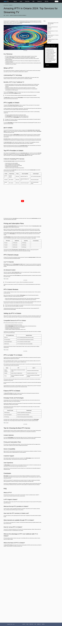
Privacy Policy (27, 1)
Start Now (56, 1)
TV (12, 538)
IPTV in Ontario (20, 97)
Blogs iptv (15, 1)
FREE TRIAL (46, 1)
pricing (21, 1)
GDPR (33, 1)
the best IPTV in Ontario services (25, 22)
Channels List (39, 1)
